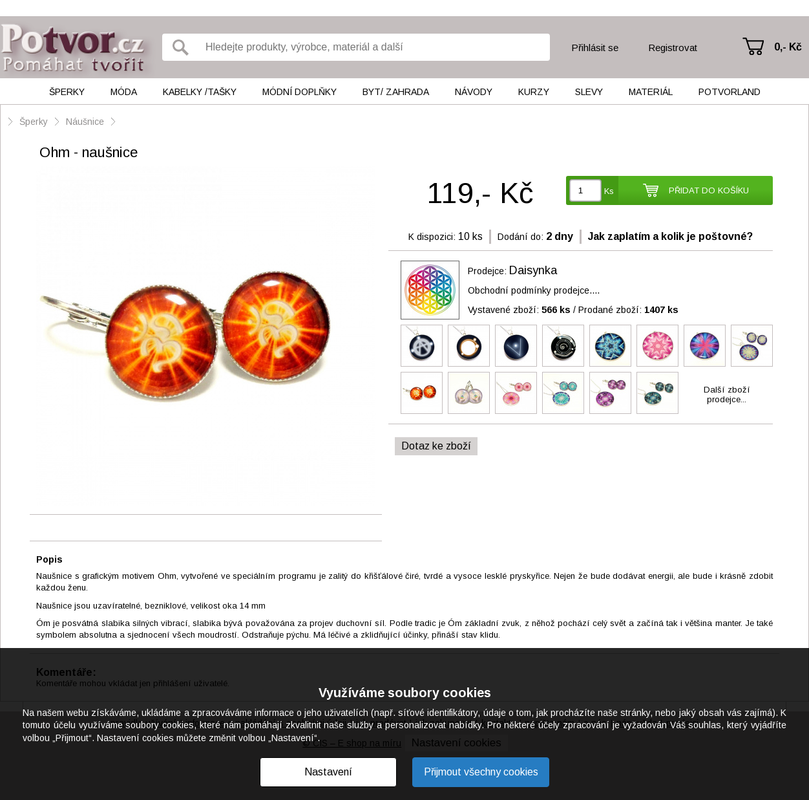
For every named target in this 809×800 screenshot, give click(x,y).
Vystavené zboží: (519, 310)
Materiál (651, 92)
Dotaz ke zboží (436, 445)
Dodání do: (520, 237)
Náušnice (85, 121)
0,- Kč (788, 46)
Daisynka (533, 270)
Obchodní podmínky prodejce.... (534, 290)
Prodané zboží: (628, 310)
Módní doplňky (299, 92)
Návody (473, 92)
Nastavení (328, 771)
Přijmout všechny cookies (481, 771)
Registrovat (672, 47)
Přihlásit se (594, 47)
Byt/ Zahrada (395, 92)
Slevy (589, 92)
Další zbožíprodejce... (727, 394)
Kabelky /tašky (199, 92)
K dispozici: (432, 237)
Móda (123, 92)
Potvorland (730, 92)
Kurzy (533, 92)
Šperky (67, 92)
